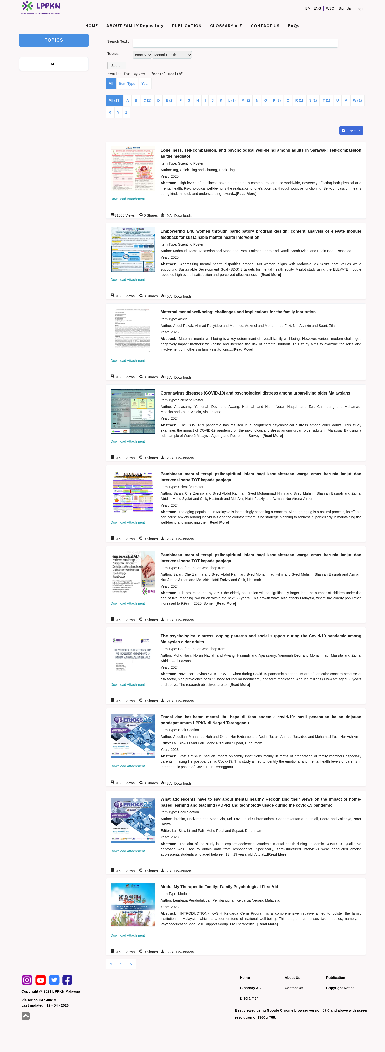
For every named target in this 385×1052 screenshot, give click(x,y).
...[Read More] (244, 194)
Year (145, 84)
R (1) (299, 100)
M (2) (246, 100)
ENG (317, 8)
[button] (116, 65)
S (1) (313, 100)
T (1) (326, 100)
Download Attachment (128, 199)
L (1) (232, 100)
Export (349, 130)
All (111, 84)
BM (308, 8)
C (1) (147, 100)
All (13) (115, 100)
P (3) (277, 100)
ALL (54, 64)
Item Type (127, 84)
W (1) (357, 100)
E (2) (169, 100)
